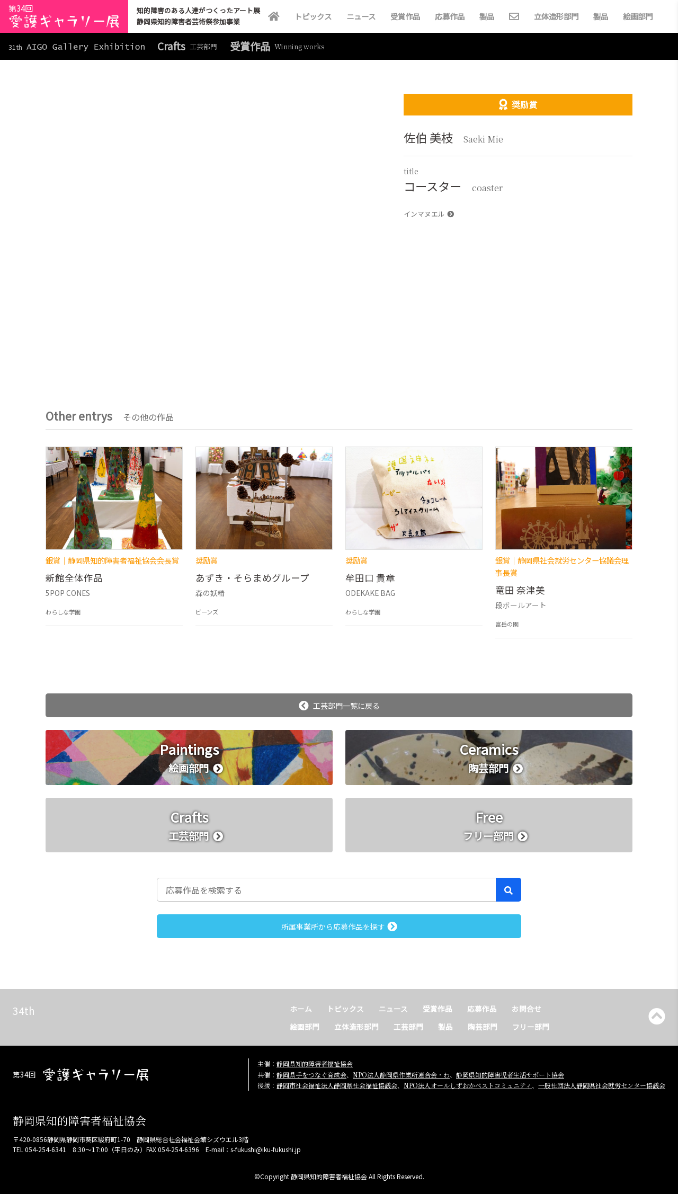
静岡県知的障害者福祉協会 (314, 1063)
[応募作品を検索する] (326, 889)
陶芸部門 (482, 1026)
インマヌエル (429, 214)
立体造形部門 (556, 16)
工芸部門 (408, 1026)
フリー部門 (530, 1026)
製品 (486, 16)
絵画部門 (638, 16)
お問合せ (526, 1008)
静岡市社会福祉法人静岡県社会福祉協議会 (336, 1085)
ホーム (301, 1008)
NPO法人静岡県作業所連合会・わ (401, 1074)
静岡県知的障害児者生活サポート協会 (510, 1074)
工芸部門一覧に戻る (339, 705)
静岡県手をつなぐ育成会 (311, 1074)
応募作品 (450, 16)
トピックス (313, 16)
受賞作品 (405, 16)
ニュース (361, 16)
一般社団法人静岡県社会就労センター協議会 (601, 1085)
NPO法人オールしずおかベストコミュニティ (468, 1085)
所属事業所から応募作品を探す (339, 926)
